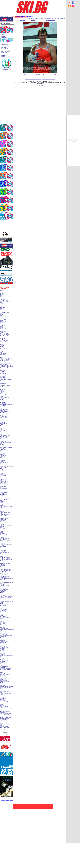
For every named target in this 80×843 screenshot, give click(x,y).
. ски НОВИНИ (4, 36)
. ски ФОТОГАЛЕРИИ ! (6, 51)
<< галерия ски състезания (50, 18)
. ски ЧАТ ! (3, 54)
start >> (53, 20)
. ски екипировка (4, 44)
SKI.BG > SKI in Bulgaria (38, 81)
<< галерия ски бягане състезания (35, 18)
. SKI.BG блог (4, 52)
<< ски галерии (61, 18)
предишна (22, 20)
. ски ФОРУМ (4, 37)
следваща (48, 20)
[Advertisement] (73, 35)
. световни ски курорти (6, 49)
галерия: (33, 20)
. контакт (3, 56)
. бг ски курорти (4, 48)
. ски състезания (4, 45)
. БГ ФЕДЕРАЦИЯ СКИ (6, 69)
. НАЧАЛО (3, 34)
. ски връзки (3, 55)
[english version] (4, 16)
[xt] (42, 85)
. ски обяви (3, 43)
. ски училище (4, 47)
